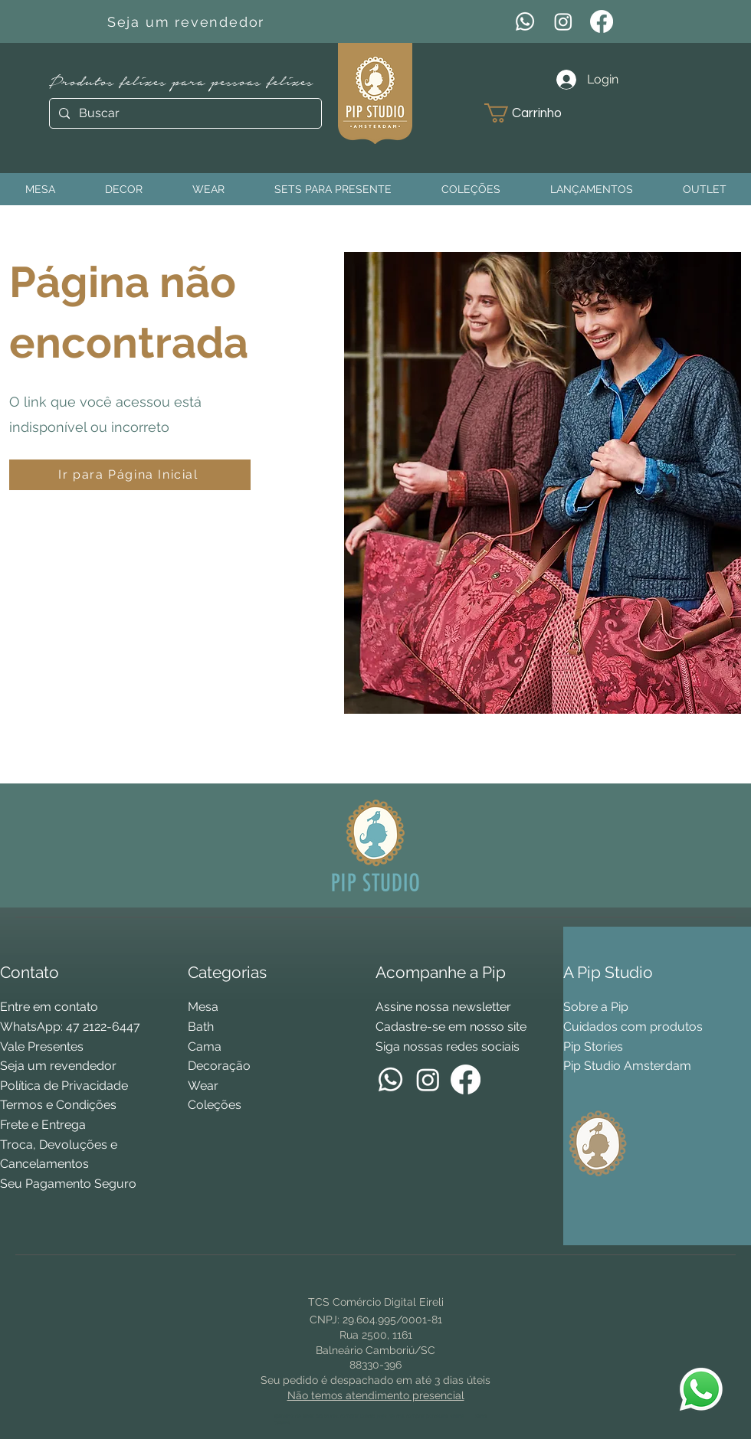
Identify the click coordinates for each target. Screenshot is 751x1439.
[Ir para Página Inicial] (130, 474)
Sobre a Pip (595, 1006)
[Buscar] (184, 113)
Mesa (203, 1006)
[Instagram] (563, 21)
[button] (533, 113)
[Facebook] (601, 21)
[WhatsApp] (524, 21)
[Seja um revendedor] (187, 21)
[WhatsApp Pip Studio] (701, 1389)
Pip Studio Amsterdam (627, 1065)
